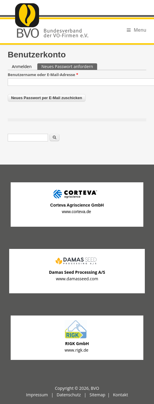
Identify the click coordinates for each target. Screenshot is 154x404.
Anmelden (22, 66)
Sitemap (97, 394)
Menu (136, 30)
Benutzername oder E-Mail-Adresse (43, 74)
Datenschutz (69, 394)
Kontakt (120, 394)
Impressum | (41, 394)
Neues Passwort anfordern (69, 66)
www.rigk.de (77, 350)
